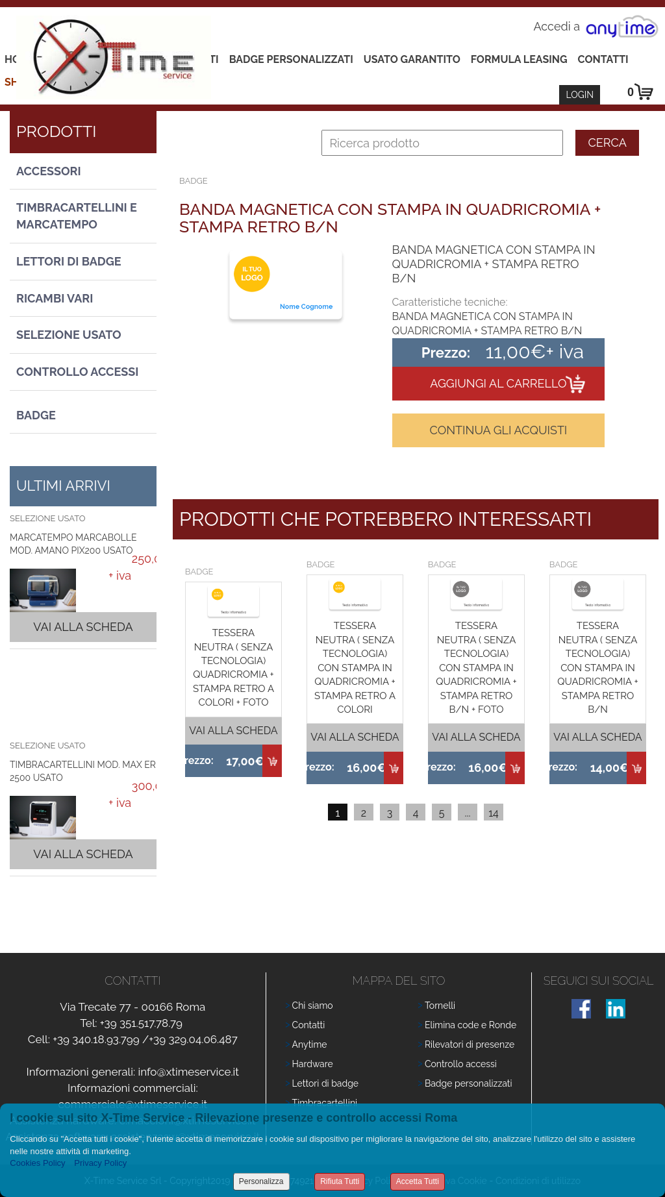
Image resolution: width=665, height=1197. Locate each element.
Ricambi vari (54, 298)
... (467, 813)
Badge (36, 415)
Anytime (309, 1044)
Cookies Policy (37, 1163)
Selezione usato (68, 334)
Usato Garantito (412, 59)
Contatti (603, 59)
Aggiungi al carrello (498, 383)
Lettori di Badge (68, 261)
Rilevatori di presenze (469, 1044)
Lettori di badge (325, 1083)
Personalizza (261, 1181)
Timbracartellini (325, 1103)
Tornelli (440, 1005)
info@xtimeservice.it (188, 1071)
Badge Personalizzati (291, 59)
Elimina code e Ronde (470, 1025)
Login (580, 95)
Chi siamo (312, 1005)
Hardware (312, 1064)
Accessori (48, 171)
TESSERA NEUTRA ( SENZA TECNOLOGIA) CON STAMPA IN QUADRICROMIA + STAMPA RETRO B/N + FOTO (476, 667)
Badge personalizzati (468, 1083)
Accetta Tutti (417, 1181)
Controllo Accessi (77, 371)
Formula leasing (519, 59)
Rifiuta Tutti (339, 1181)
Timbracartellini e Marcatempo (76, 216)
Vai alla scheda (82, 627)
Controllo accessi (461, 1064)
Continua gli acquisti (498, 430)
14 (493, 813)
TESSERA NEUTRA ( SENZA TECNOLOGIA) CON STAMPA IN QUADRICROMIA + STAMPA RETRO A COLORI (354, 667)
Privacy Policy (100, 1163)
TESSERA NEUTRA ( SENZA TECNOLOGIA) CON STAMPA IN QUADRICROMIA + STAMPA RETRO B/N (597, 667)
